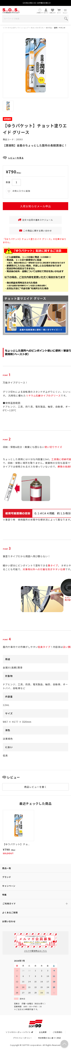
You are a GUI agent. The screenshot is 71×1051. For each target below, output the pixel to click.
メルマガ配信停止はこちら (35, 950)
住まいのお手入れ (37, 28)
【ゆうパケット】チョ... (16, 844)
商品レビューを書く (35, 787)
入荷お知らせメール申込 (35, 206)
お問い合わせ (8, 921)
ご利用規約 (57, 1032)
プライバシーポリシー (22, 1038)
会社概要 (43, 1032)
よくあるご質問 (10, 912)
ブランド (6, 877)
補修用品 (49, 28)
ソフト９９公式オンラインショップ (16, 28)
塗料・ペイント (60, 28)
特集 (4, 894)
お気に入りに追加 (18, 191)
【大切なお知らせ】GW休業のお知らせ (36, 3)
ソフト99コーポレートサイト (19, 1032)
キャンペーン (8, 885)
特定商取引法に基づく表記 (49, 1038)
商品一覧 (6, 868)
